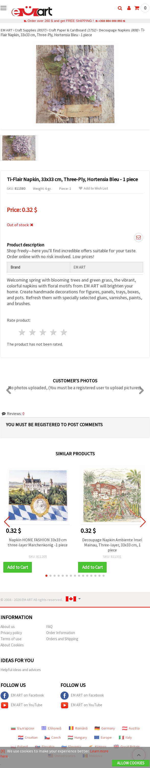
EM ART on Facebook (22, 695)
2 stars (33, 332)
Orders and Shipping (62, 638)
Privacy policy (11, 632)
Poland (19, 746)
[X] (3, 751)
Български (22, 728)
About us (8, 626)
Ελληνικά (51, 728)
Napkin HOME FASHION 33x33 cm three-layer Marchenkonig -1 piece (38, 542)
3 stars (43, 332)
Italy (125, 737)
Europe (103, 737)
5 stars (64, 332)
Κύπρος (97, 746)
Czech (53, 737)
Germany (105, 728)
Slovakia (44, 746)
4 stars (53, 332)
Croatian (28, 737)
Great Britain (127, 746)
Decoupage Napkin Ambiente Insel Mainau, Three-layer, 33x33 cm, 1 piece (112, 544)
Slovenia (71, 746)
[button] (46, 576)
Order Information (60, 632)
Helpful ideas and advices (21, 669)
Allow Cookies (130, 763)
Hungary (77, 737)
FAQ (49, 626)
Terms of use (11, 638)
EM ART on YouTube (21, 705)
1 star (22, 332)
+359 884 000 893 (110, 21)
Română (78, 728)
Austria (131, 728)
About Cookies (12, 645)
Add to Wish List (93, 188)
